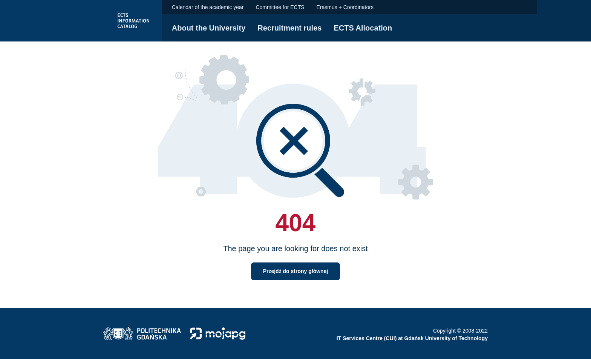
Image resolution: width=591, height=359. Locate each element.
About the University (209, 28)
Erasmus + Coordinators (345, 7)
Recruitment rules (289, 28)
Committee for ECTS (280, 7)
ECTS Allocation (363, 28)
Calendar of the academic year (208, 7)
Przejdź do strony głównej (295, 271)
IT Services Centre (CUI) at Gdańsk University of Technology (412, 338)
